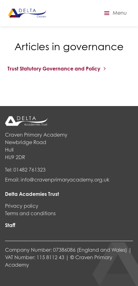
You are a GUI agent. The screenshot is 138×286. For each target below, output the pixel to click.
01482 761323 (29, 169)
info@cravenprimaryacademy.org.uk (65, 179)
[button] (115, 13)
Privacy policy (21, 205)
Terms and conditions (30, 213)
